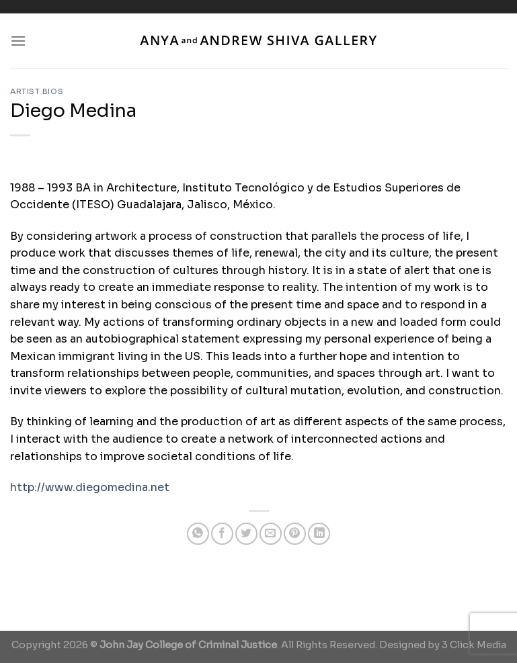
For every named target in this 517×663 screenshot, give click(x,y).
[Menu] (18, 40)
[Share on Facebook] (222, 534)
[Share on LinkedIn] (319, 534)
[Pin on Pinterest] (295, 534)
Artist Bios (36, 91)
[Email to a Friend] (271, 534)
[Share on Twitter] (246, 534)
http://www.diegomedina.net (89, 487)
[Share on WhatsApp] (198, 534)
